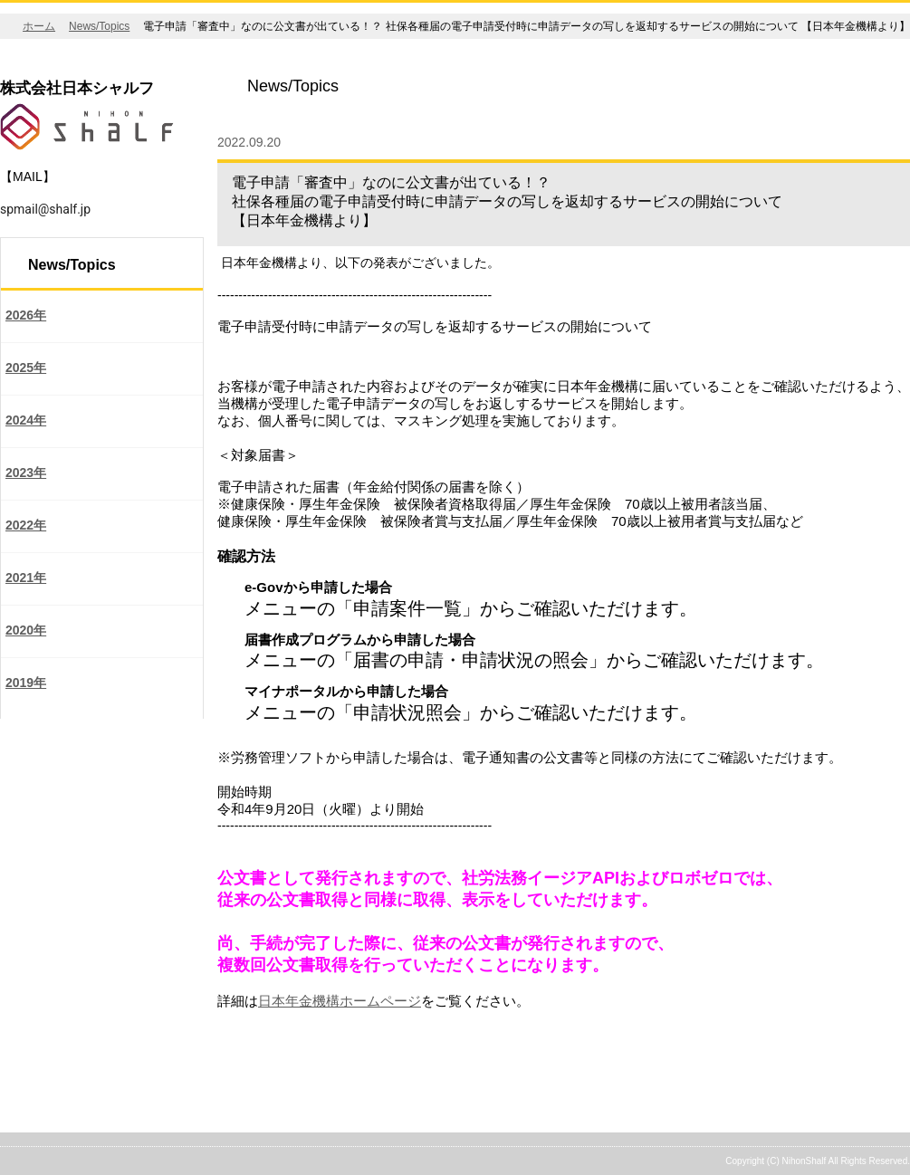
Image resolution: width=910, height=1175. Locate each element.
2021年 (25, 577)
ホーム (39, 26)
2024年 (25, 420)
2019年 (25, 682)
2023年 (25, 472)
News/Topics (99, 26)
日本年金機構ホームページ (339, 1000)
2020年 (25, 630)
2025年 (25, 367)
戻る (240, 1074)
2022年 (25, 525)
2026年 (25, 315)
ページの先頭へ (843, 1121)
